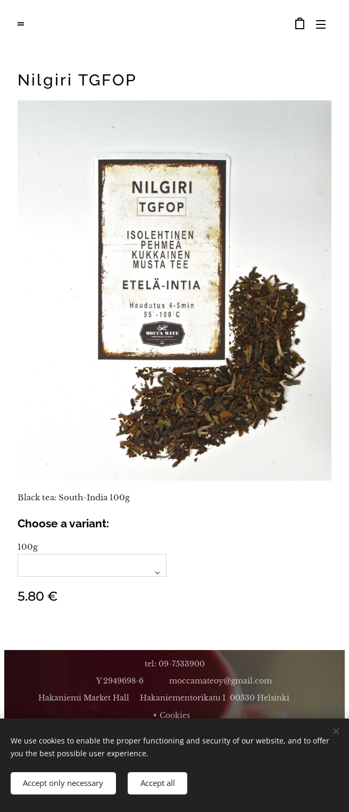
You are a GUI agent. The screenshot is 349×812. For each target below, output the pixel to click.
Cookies (175, 715)
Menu (321, 24)
